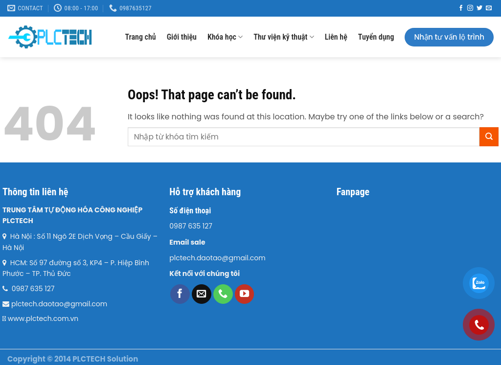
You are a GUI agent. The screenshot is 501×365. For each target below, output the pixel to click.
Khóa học (225, 37)
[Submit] (489, 136)
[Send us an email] (489, 8)
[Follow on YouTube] (244, 294)
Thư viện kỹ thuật (283, 37)
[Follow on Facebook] (461, 8)
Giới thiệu (182, 37)
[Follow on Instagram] (470, 8)
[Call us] (223, 294)
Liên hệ (336, 37)
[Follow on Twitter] (479, 8)
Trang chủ (140, 37)
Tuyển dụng (376, 37)
